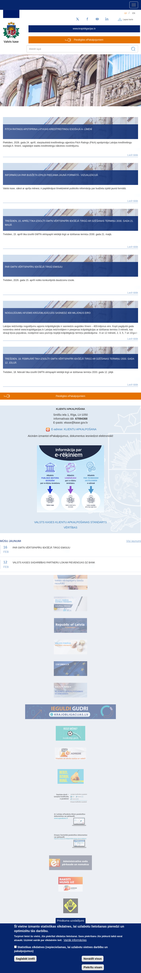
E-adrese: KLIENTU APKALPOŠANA (73, 429)
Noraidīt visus (92, 958)
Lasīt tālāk (132, 155)
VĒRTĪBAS (70, 527)
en (133, 13)
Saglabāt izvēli (25, 958)
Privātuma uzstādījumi (70, 920)
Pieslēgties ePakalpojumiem (88, 39)
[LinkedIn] (107, 19)
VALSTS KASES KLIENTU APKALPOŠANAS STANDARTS (70, 522)
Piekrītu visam (92, 967)
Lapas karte (128, 19)
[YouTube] (97, 19)
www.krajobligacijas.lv (84, 28)
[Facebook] (87, 19)
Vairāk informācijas (75, 940)
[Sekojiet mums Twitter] (77, 19)
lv (126, 13)
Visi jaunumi (133, 541)
